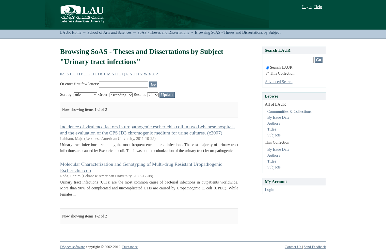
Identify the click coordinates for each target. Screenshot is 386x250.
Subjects (274, 135)
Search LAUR (279, 67)
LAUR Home (70, 32)
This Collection (280, 73)
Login (306, 7)
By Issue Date (278, 117)
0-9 (62, 74)
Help (318, 7)
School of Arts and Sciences (109, 32)
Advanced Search (278, 82)
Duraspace (130, 247)
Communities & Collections (289, 111)
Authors (273, 123)
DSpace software (72, 247)
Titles (271, 129)
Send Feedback (315, 247)
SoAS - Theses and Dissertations (163, 32)
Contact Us (293, 247)
